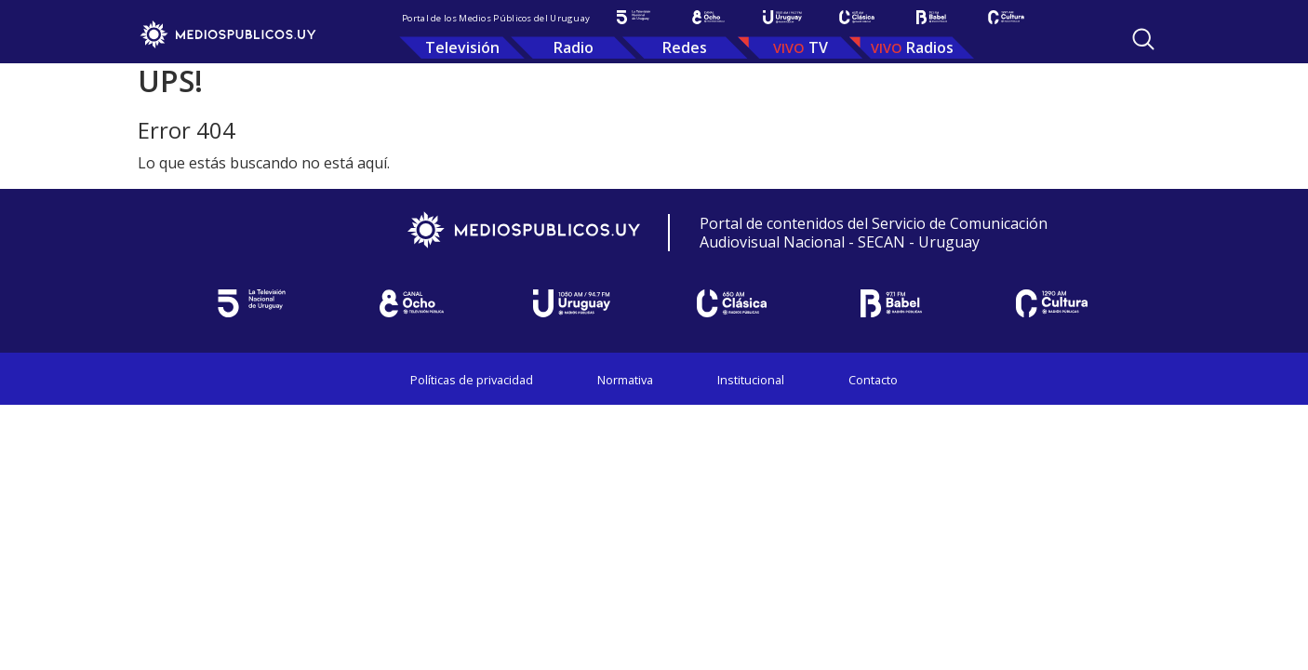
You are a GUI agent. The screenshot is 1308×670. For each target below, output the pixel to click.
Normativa (625, 379)
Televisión (462, 47)
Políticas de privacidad (471, 379)
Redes (684, 47)
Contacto (873, 379)
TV (818, 47)
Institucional (750, 379)
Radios (930, 47)
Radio (574, 47)
